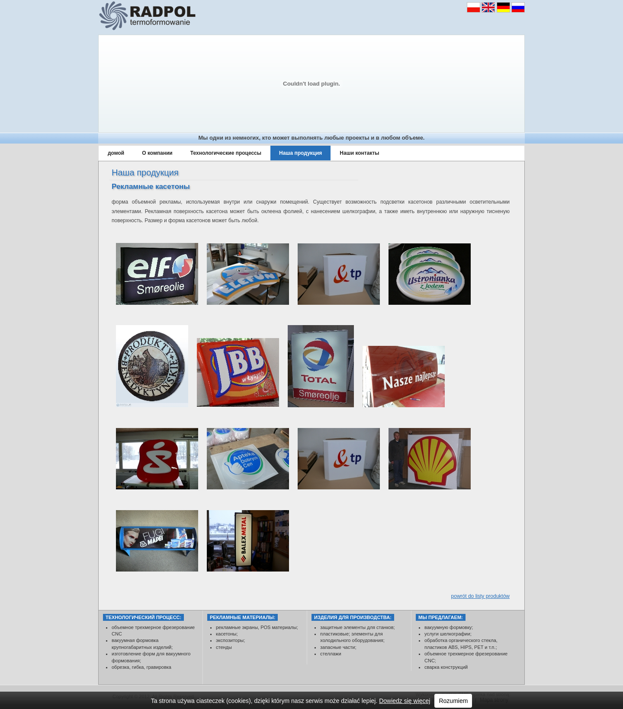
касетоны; (227, 633)
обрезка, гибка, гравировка (141, 667)
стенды (224, 647)
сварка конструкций (446, 667)
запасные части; (338, 647)
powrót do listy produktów (480, 596)
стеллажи (330, 653)
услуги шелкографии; (448, 633)
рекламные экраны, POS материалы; (257, 627)
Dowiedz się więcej (404, 700)
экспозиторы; (230, 640)
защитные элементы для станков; (357, 627)
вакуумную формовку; (449, 627)
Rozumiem (453, 700)
